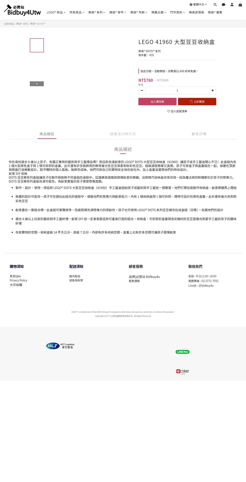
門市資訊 (177, 12)
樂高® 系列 (96, 12)
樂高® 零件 (118, 12)
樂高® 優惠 (215, 12)
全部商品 (9, 23)
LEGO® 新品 (56, 12)
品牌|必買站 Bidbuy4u (144, 276)
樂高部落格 (196, 12)
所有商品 (76, 12)
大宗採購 (16, 284)
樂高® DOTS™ (37, 23)
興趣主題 (158, 12)
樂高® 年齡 (139, 12)
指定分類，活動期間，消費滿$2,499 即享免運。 (170, 71)
